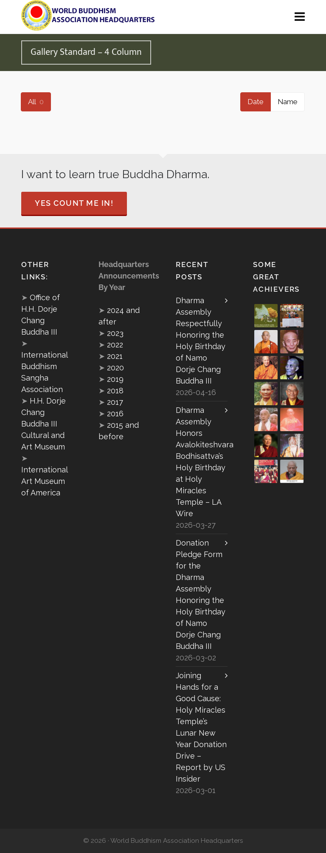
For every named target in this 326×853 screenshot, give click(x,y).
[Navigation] (300, 17)
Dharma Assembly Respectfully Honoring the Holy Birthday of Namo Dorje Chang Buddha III (200, 340)
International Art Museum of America (44, 481)
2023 (115, 333)
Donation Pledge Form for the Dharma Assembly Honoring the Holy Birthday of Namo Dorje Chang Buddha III (200, 594)
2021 (115, 356)
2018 (115, 390)
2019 (115, 379)
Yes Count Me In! (74, 203)
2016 (115, 413)
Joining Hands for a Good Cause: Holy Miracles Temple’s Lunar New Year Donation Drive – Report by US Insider (201, 727)
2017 (115, 402)
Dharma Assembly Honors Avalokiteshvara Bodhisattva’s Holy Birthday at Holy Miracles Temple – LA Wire (202, 462)
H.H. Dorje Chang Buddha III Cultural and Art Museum (43, 423)
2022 (115, 344)
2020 (115, 367)
